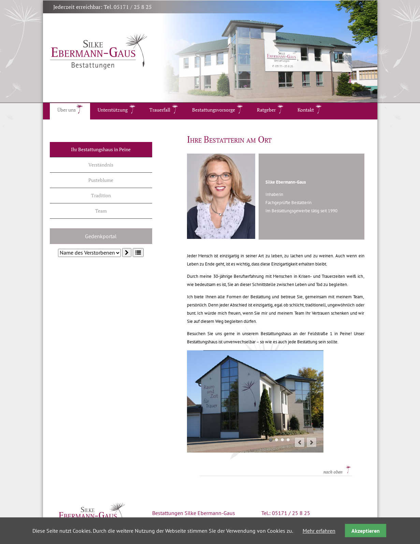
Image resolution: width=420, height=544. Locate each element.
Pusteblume (100, 180)
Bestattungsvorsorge (213, 109)
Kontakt (306, 109)
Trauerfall (159, 109)
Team (101, 210)
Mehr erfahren (319, 530)
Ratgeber (266, 109)
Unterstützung (113, 109)
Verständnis (100, 164)
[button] (138, 252)
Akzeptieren (365, 530)
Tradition (101, 195)
